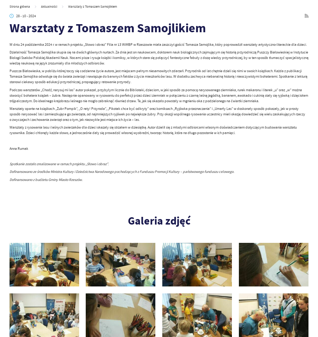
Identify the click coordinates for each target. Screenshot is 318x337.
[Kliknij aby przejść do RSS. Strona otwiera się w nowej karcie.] (306, 16)
